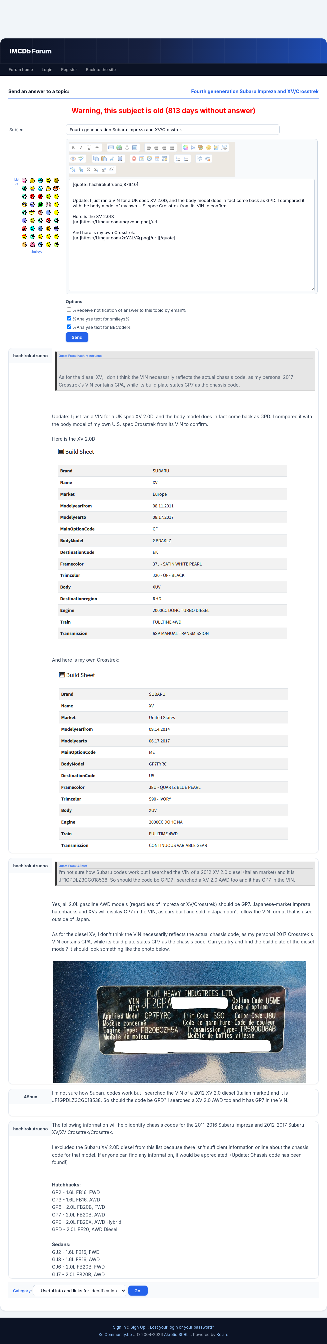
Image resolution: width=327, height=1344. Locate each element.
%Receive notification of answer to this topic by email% (126, 310)
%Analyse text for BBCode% (99, 327)
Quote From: (68, 356)
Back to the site (101, 69)
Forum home (21, 69)
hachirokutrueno (89, 356)
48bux (82, 866)
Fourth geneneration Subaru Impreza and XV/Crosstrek (255, 91)
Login (47, 69)
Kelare (223, 1334)
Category (22, 1290)
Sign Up (137, 1327)
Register (69, 69)
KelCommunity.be (116, 1334)
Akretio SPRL (177, 1334)
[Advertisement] (163, 19)
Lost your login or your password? (182, 1327)
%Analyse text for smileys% (98, 318)
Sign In (119, 1327)
